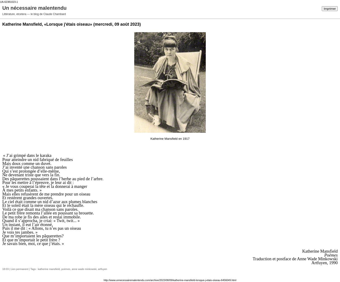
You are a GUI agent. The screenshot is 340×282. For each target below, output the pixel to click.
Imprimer (330, 8)
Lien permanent (19, 269)
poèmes (65, 269)
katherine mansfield (49, 269)
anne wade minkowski (84, 269)
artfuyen (102, 269)
